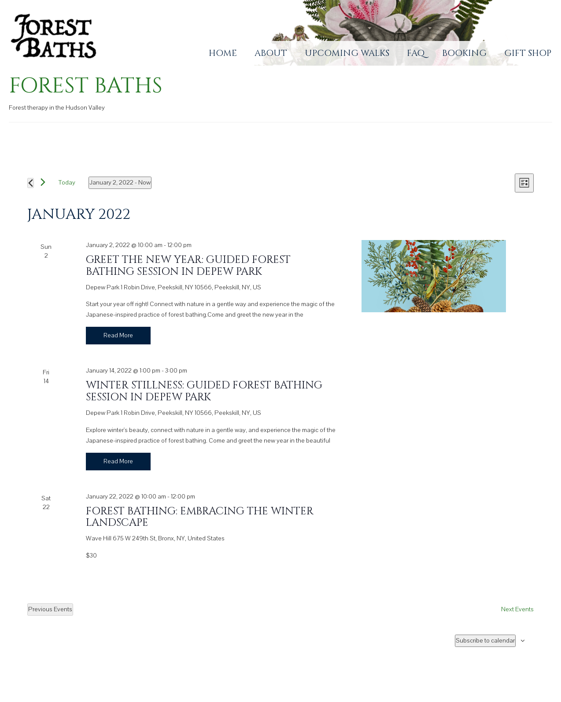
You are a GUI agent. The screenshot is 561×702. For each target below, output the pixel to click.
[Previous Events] (30, 183)
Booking (464, 53)
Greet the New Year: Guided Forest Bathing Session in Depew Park (188, 265)
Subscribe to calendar (485, 640)
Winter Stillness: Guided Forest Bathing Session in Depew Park (204, 391)
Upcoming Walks (347, 53)
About (271, 53)
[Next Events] (43, 182)
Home (223, 53)
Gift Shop (527, 53)
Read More (118, 335)
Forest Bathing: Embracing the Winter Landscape (200, 517)
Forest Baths (85, 85)
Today (67, 182)
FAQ (415, 53)
